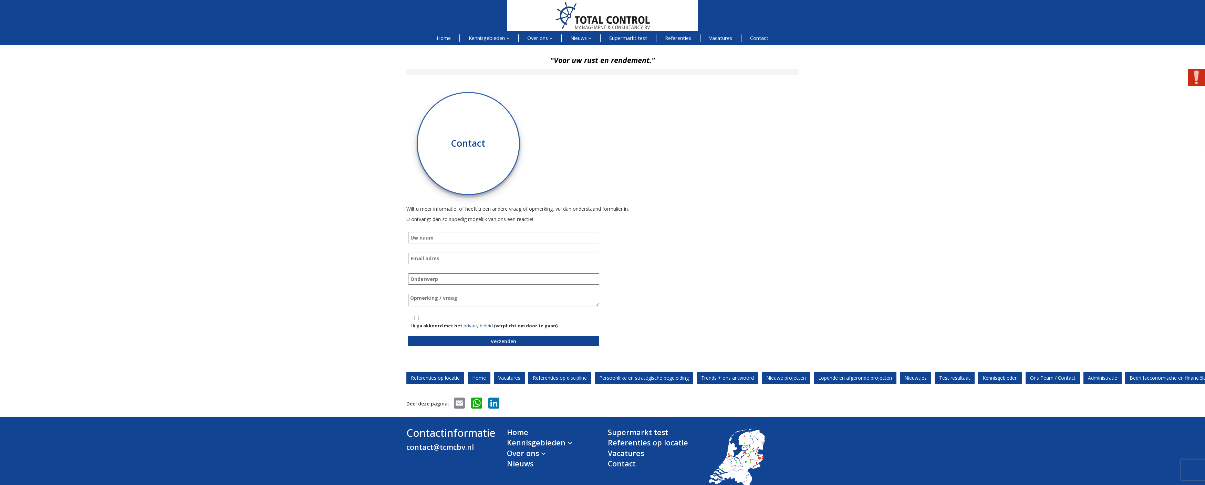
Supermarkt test (628, 37)
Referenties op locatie (435, 378)
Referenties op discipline (560, 378)
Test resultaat (954, 378)
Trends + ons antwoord (727, 378)
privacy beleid (478, 326)
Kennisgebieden (489, 37)
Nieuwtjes (915, 378)
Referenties (678, 37)
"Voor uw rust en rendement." (602, 60)
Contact (759, 37)
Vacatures (720, 37)
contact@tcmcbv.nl (440, 447)
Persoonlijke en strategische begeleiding (644, 378)
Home (444, 37)
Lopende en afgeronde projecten (855, 378)
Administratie (1102, 378)
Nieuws (580, 37)
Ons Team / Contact (1053, 378)
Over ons (539, 37)
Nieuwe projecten (786, 378)
